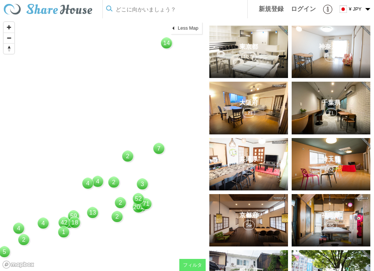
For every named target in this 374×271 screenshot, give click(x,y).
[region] (103, 144)
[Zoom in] (9, 27)
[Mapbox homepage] (18, 264)
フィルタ (192, 265)
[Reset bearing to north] (9, 48)
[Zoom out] (9, 38)
